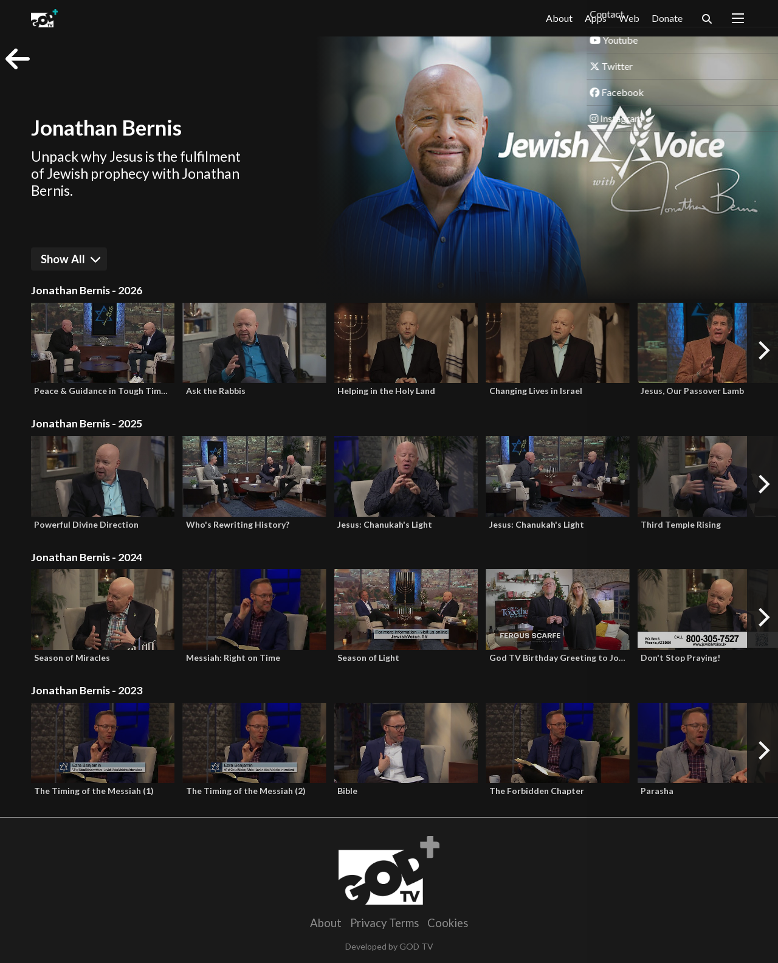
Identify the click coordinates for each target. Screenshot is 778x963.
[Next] (762, 351)
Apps (596, 18)
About (559, 18)
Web (629, 18)
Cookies (447, 923)
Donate (667, 18)
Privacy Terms (384, 923)
